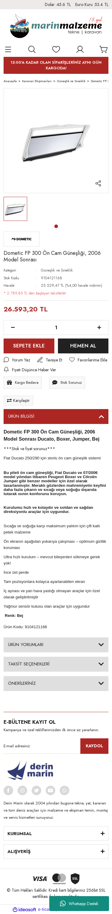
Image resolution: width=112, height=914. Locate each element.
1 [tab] (56, 226)
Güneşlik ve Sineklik (57, 270)
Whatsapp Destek (79, 903)
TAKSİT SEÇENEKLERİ (29, 664)
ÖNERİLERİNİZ (22, 683)
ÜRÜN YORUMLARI (25, 644)
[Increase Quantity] (99, 327)
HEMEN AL (83, 345)
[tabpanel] (15, 209)
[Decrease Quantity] (13, 327)
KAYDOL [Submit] (94, 746)
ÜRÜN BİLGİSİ (21, 416)
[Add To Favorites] (88, 360)
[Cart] (103, 49)
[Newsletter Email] (56, 746)
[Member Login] (80, 49)
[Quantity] (56, 327)
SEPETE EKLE (29, 345)
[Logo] (56, 27)
